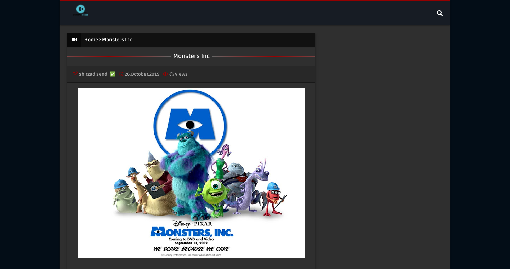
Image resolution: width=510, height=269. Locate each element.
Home (91, 40)
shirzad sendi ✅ (97, 74)
